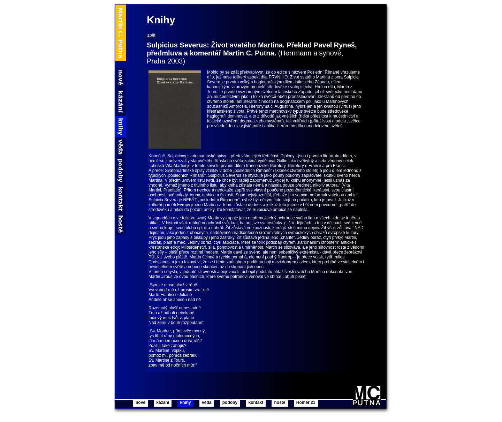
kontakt (255, 402)
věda (206, 402)
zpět (151, 35)
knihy (185, 402)
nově (140, 402)
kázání (162, 402)
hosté (279, 402)
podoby (229, 402)
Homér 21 (305, 402)
